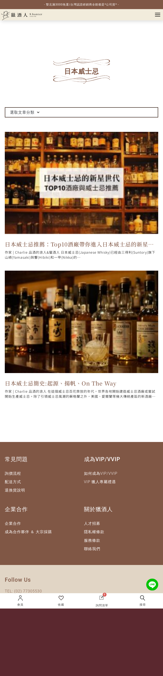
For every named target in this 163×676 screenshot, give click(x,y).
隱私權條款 (94, 532)
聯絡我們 (92, 549)
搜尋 (143, 604)
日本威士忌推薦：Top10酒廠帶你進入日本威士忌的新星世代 (79, 245)
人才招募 (92, 523)
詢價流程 (13, 473)
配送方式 (13, 482)
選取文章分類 (24, 112)
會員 (20, 604)
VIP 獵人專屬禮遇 (100, 482)
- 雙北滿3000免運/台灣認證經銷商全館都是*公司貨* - (81, 4)
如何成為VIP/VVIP (101, 473)
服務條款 (92, 540)
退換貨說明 (15, 490)
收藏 (61, 604)
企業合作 (13, 523)
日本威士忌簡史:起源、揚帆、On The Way (61, 383)
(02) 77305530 (28, 591)
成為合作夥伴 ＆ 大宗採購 (28, 532)
